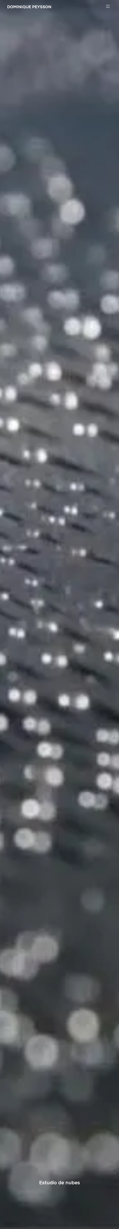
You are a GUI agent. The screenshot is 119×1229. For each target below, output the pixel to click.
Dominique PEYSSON (29, 6)
